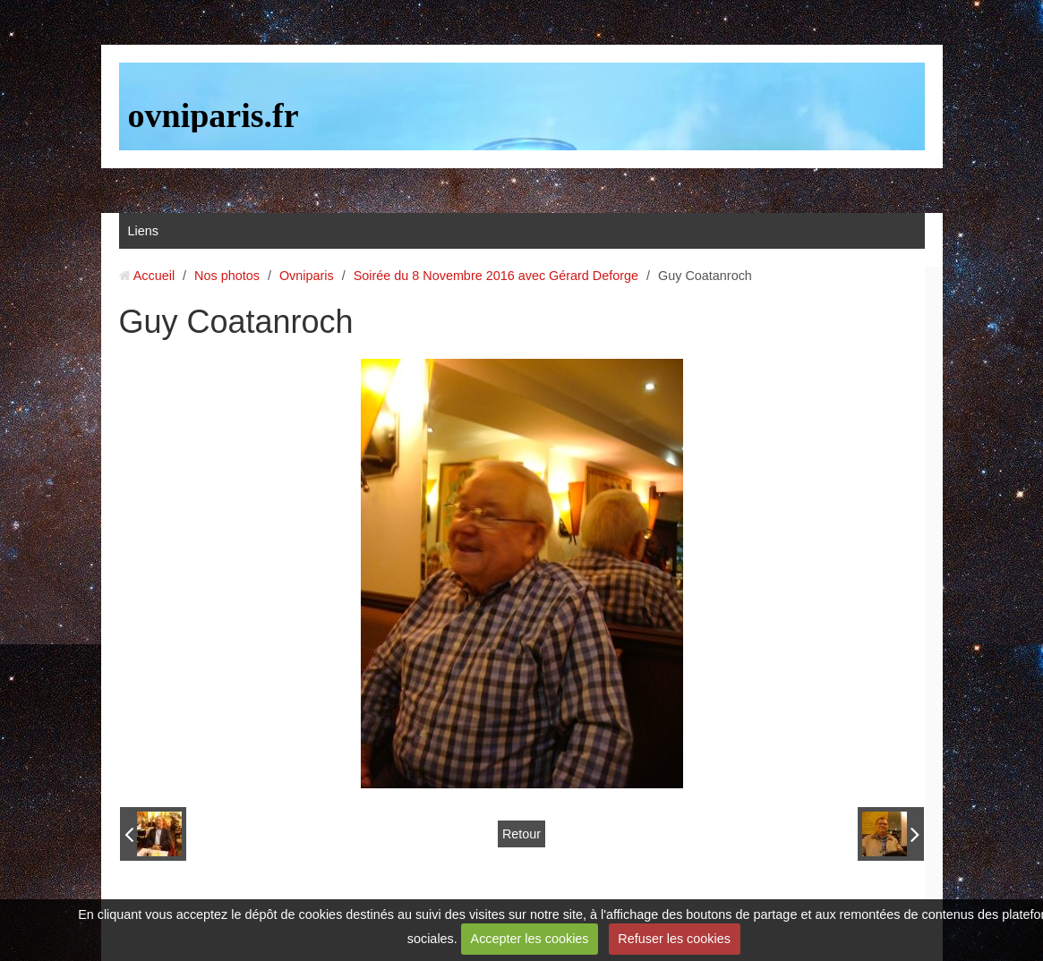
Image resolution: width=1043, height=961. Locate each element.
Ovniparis (306, 275)
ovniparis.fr (213, 115)
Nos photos (227, 275)
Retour (521, 834)
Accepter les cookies (530, 938)
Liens (143, 231)
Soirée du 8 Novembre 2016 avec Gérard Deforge (496, 275)
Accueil (154, 275)
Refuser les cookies (674, 938)
